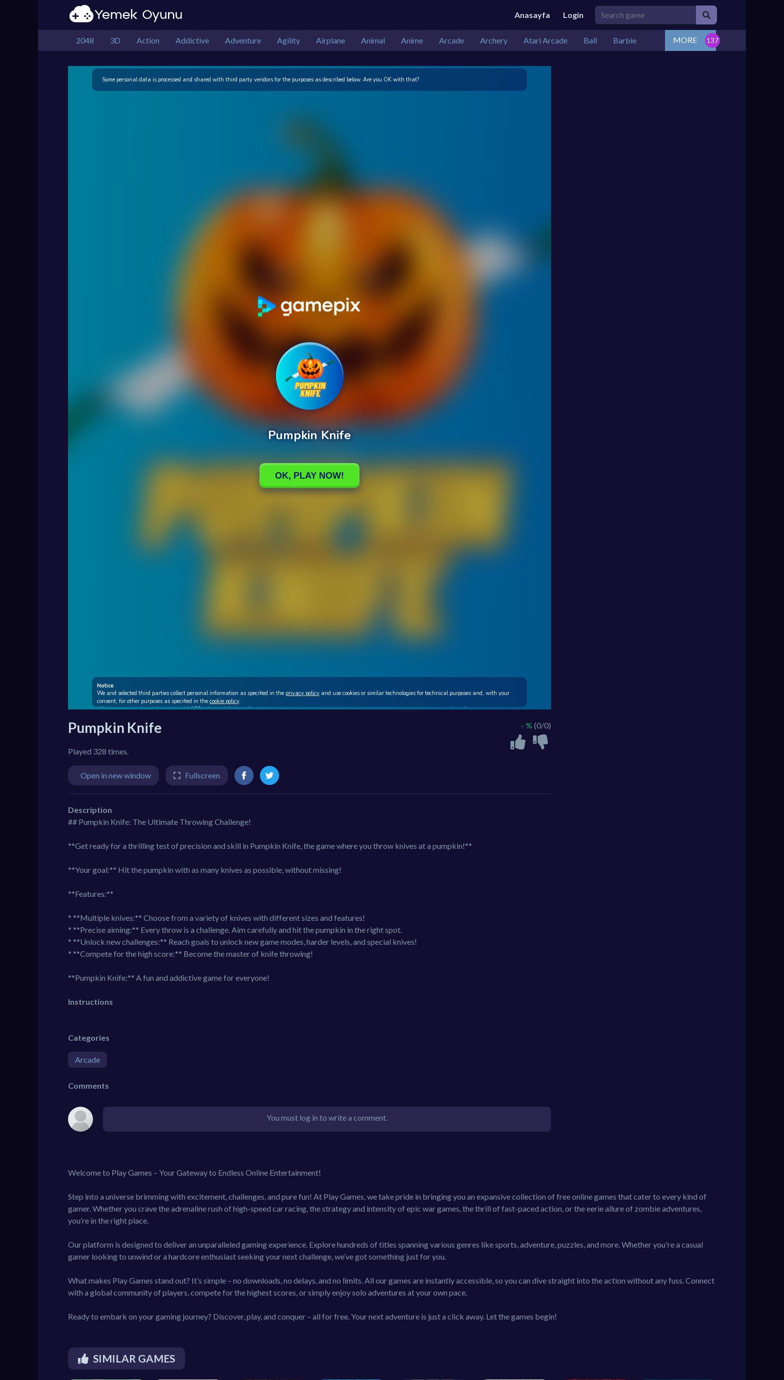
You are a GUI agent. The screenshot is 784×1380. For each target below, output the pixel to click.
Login (573, 14)
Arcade (87, 1059)
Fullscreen (202, 775)
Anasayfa (532, 14)
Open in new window (115, 775)
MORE (685, 39)
